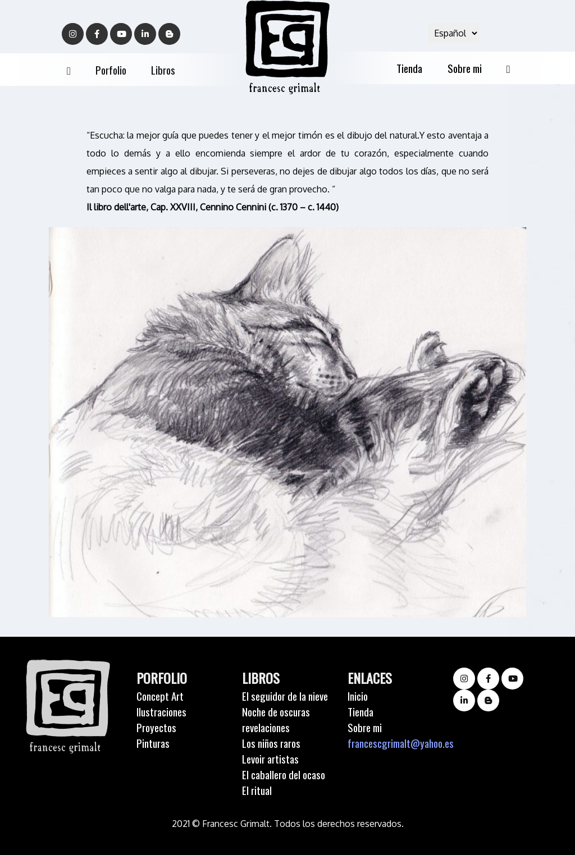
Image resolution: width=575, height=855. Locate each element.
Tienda (409, 68)
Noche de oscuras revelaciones (276, 719)
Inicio (358, 696)
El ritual (257, 790)
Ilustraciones (161, 711)
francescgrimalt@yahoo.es (401, 743)
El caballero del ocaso (283, 774)
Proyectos (156, 727)
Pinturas (153, 743)
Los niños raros (271, 743)
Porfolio (110, 69)
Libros (163, 69)
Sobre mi (465, 68)
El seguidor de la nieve (285, 696)
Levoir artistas (270, 758)
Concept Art (160, 696)
